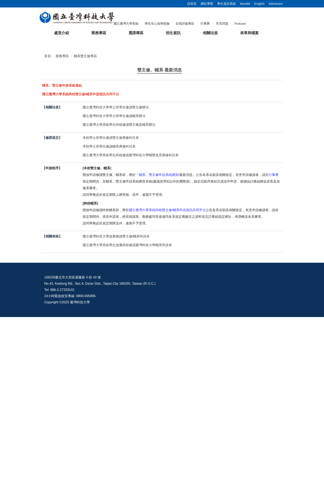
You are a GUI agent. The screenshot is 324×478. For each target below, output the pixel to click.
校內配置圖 (259, 438)
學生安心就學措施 (157, 23)
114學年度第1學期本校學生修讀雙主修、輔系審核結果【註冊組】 (127, 204)
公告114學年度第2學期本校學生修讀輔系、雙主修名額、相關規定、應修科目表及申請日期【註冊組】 (154, 196)
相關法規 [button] (210, 33)
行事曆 (205, 23)
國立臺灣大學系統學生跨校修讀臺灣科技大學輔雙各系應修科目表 (131, 316)
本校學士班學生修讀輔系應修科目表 (109, 307)
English (259, 3)
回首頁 (192, 3)
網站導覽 (207, 3)
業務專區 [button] (98, 33)
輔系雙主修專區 (85, 155)
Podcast (240, 23)
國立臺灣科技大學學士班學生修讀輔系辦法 (114, 277)
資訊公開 (193, 438)
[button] (9, 89)
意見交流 (225, 438)
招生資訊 (173, 33)
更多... (162, 232)
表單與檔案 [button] (249, 33)
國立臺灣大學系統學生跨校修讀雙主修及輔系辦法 (119, 285)
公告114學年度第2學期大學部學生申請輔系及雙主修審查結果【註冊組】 (132, 188)
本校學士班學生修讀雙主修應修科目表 (111, 298)
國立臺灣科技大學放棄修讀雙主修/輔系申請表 (116, 397)
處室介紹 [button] (61, 33)
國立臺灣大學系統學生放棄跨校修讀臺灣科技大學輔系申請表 (127, 406)
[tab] (250, 136)
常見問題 (222, 23)
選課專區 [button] (136, 33)
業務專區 (62, 155)
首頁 (47, 155)
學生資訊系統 (226, 3)
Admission (276, 3)
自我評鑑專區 (185, 23)
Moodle (245, 3)
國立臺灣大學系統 (126, 23)
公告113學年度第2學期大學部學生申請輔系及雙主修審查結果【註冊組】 (132, 221)
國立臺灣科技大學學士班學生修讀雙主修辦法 (116, 268)
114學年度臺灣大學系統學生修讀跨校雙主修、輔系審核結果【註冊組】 (131, 212)
